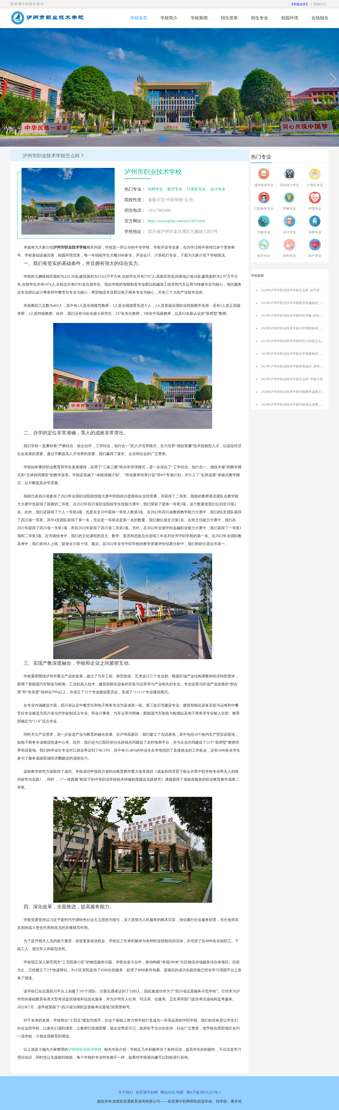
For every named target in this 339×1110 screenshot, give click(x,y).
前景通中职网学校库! (28, 4)
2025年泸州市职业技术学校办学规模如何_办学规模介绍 (300, 328)
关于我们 (125, 1092)
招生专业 (259, 18)
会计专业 (217, 189)
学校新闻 (199, 18)
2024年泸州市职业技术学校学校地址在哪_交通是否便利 (300, 404)
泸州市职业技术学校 (84, 1049)
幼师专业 (155, 189)
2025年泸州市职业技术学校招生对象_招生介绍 (293, 315)
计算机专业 (196, 189)
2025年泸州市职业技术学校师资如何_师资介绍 (293, 366)
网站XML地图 (172, 1092)
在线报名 (319, 18)
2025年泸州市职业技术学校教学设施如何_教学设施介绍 (300, 303)
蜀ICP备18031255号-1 (203, 1092)
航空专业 (174, 189)
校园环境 (289, 18)
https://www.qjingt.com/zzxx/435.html (176, 221)
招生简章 (229, 18)
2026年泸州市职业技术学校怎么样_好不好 (290, 290)
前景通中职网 (147, 1092)
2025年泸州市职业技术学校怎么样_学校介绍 (292, 379)
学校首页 (138, 18)
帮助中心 (320, 4)
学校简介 (168, 18)
